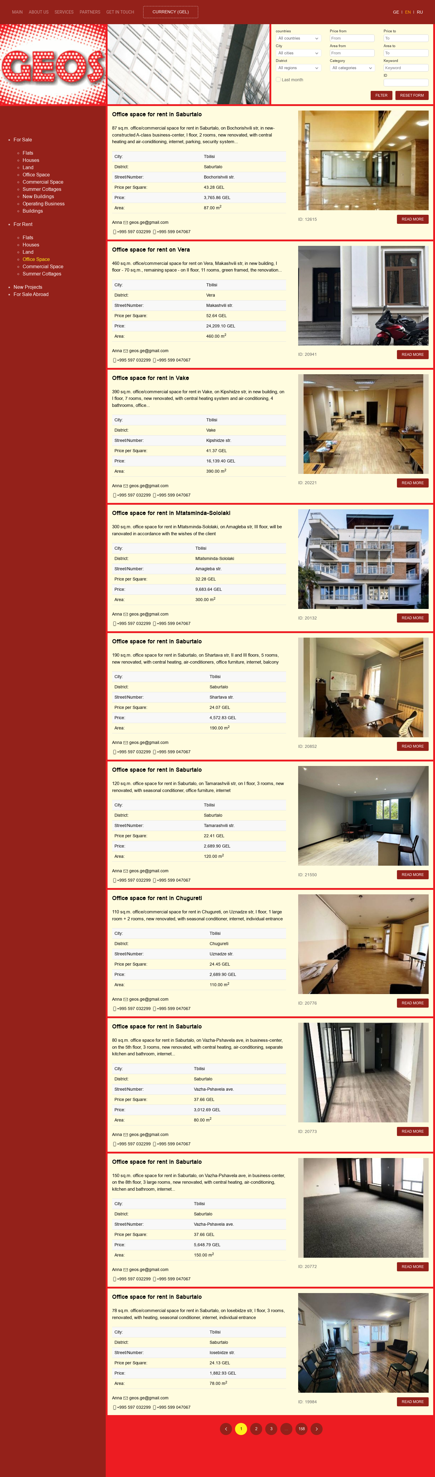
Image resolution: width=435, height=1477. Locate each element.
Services (64, 12)
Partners (90, 12)
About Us (39, 12)
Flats (28, 153)
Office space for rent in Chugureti (157, 898)
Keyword (391, 60)
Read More (413, 219)
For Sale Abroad (31, 294)
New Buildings (38, 196)
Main (17, 12)
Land (28, 167)
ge (396, 12)
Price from (338, 31)
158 (301, 1428)
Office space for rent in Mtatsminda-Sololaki (171, 513)
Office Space (36, 175)
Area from (338, 45)
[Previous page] (226, 1429)
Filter (381, 95)
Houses (31, 160)
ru (420, 12)
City (279, 45)
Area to (389, 45)
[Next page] (317, 1429)
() (171, 12)
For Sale (23, 140)
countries (283, 31)
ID (385, 75)
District (281, 60)
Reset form (412, 95)
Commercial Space (43, 182)
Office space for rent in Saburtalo (157, 114)
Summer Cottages (42, 189)
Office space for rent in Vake (150, 378)
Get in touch (120, 12)
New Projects (28, 287)
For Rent (23, 224)
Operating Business (44, 204)
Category (337, 60)
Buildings (33, 211)
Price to (390, 31)
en (408, 12)
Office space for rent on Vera (151, 249)
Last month (289, 80)
